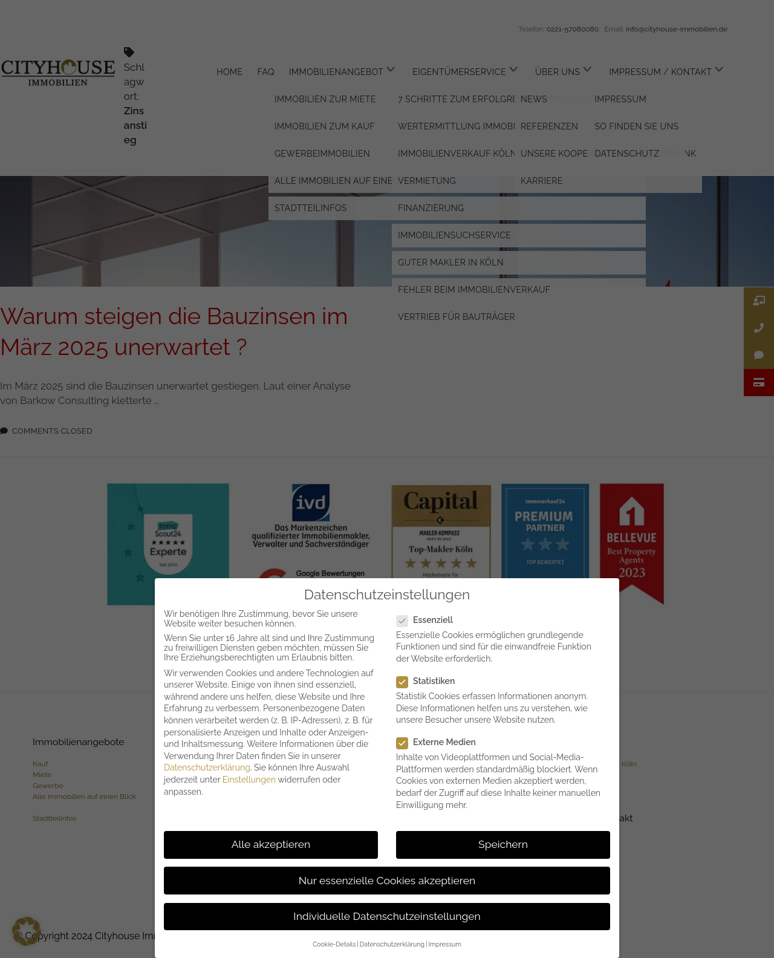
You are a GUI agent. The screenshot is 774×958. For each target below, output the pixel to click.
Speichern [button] (503, 844)
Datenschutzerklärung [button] (392, 944)
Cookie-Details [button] (334, 944)
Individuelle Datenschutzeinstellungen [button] (386, 916)
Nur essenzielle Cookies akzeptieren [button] (387, 881)
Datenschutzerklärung (207, 767)
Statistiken (430, 681)
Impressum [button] (444, 944)
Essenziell (429, 620)
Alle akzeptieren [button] (271, 844)
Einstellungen (249, 779)
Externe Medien (441, 742)
